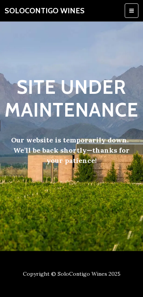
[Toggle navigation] (131, 10)
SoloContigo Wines (45, 10)
